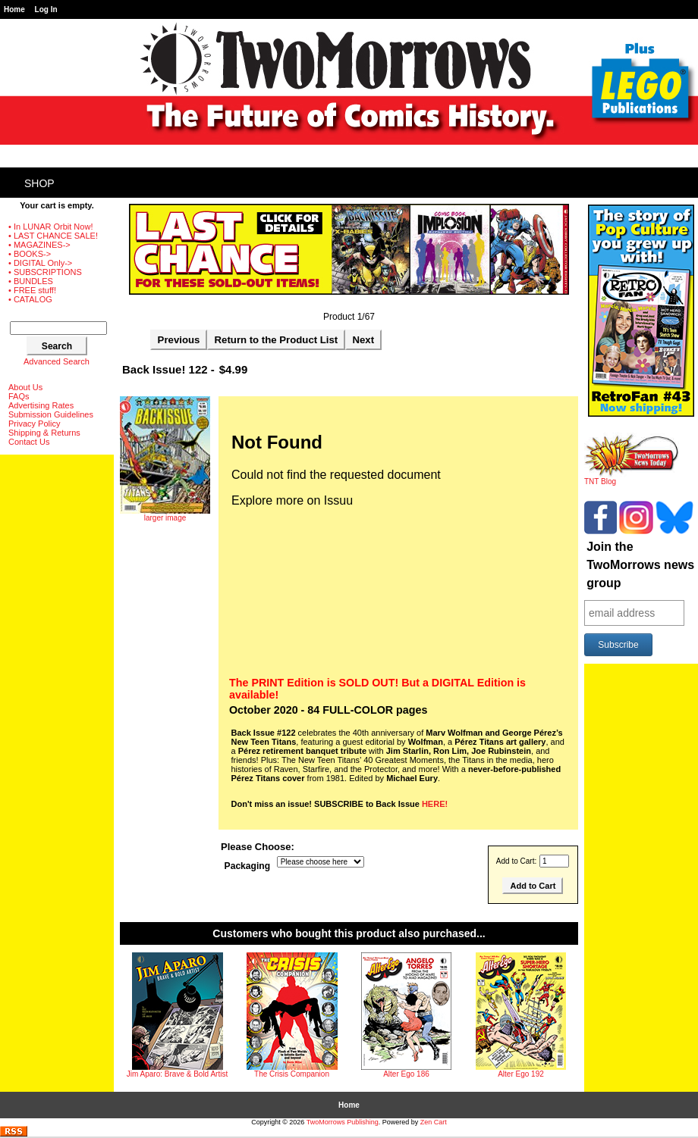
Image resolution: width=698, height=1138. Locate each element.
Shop (39, 183)
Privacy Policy (34, 423)
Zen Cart (433, 1122)
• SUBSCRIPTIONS (45, 272)
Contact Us (28, 441)
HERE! (435, 803)
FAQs (19, 396)
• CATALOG (30, 299)
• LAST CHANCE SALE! (53, 235)
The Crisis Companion (291, 1074)
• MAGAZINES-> (39, 244)
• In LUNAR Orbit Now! (50, 226)
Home (14, 9)
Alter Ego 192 (521, 1074)
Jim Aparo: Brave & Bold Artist (177, 1074)
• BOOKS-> (29, 253)
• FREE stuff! (32, 290)
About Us (25, 387)
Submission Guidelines (50, 414)
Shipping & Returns (44, 432)
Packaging (248, 866)
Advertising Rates (41, 405)
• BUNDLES (30, 281)
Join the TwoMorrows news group (640, 564)
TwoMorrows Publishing (343, 1122)
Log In (46, 9)
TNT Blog (631, 478)
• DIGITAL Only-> (40, 262)
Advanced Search (57, 361)
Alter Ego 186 (406, 1074)
